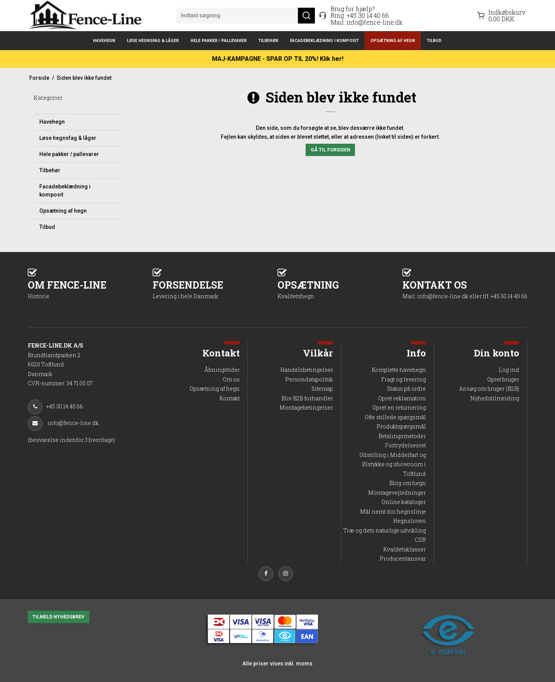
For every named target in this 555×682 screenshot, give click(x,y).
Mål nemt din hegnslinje (393, 511)
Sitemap (322, 388)
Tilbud (434, 40)
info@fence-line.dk (374, 22)
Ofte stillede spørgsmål (395, 417)
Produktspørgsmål (401, 426)
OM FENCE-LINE (90, 289)
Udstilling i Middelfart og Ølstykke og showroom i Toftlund (393, 464)
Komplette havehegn (399, 369)
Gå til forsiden (330, 150)
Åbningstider (222, 369)
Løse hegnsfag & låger (153, 40)
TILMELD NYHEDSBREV (58, 617)
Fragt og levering (403, 379)
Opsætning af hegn (392, 40)
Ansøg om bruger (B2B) (489, 388)
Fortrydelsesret (405, 445)
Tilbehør (268, 40)
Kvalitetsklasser (404, 549)
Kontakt (229, 398)
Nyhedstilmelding (494, 398)
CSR (420, 539)
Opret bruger (503, 379)
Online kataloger (404, 502)
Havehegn (104, 40)
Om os (231, 379)
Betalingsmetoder (402, 436)
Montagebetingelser (306, 407)
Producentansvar (403, 558)
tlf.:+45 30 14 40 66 (505, 296)
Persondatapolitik (309, 379)
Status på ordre (406, 388)
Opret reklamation (402, 398)
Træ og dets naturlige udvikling (384, 530)
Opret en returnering (399, 407)
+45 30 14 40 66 (367, 15)
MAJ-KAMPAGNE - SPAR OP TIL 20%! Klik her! (277, 58)
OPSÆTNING (340, 289)
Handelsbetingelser (306, 369)
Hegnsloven (409, 520)
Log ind (509, 369)
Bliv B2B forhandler (307, 398)
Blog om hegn (407, 483)
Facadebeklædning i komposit (324, 40)
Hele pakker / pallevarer (218, 40)
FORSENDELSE (215, 289)
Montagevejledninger (397, 492)
